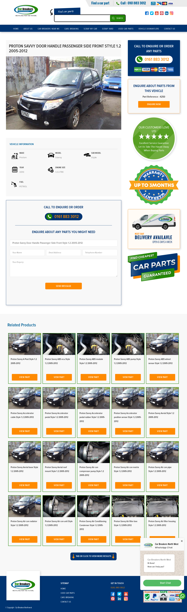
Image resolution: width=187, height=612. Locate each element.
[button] (93, 559)
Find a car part (100, 3)
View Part (24, 377)
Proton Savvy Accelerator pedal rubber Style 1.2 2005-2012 (92, 417)
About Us (28, 29)
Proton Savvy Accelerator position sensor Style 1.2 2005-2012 (127, 417)
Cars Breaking (71, 29)
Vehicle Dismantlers (148, 29)
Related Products (21, 325)
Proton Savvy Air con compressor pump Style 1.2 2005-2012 (91, 471)
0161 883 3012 (137, 3)
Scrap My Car (90, 29)
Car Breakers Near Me (49, 29)
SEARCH (119, 18)
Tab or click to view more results (93, 556)
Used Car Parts (126, 29)
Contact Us (169, 29)
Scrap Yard (107, 29)
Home (16, 29)
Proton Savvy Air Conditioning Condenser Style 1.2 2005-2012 (92, 525)
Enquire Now (154, 104)
